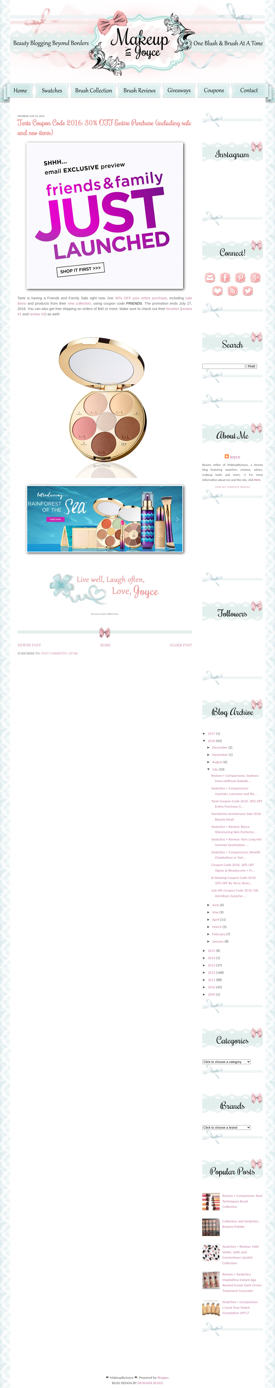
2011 (212, 980)
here (257, 480)
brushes (172, 309)
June (216, 905)
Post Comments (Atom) (59, 653)
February (219, 934)
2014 (212, 958)
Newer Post (29, 645)
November (220, 754)
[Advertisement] (232, 540)
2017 (212, 733)
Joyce (235, 457)
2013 (212, 965)
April (216, 919)
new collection (79, 303)
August (217, 762)
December (220, 747)
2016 (212, 741)
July (215, 769)
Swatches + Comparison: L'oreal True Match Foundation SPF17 (240, 1307)
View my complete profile (232, 487)
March (217, 927)
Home (105, 645)
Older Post (181, 645)
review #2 (37, 314)
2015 (212, 950)
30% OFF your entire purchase (141, 298)
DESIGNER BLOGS (150, 1383)
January (218, 941)
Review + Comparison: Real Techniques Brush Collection (242, 1201)
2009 (212, 994)
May (215, 912)
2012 (212, 972)
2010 (212, 987)
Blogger (162, 1377)
